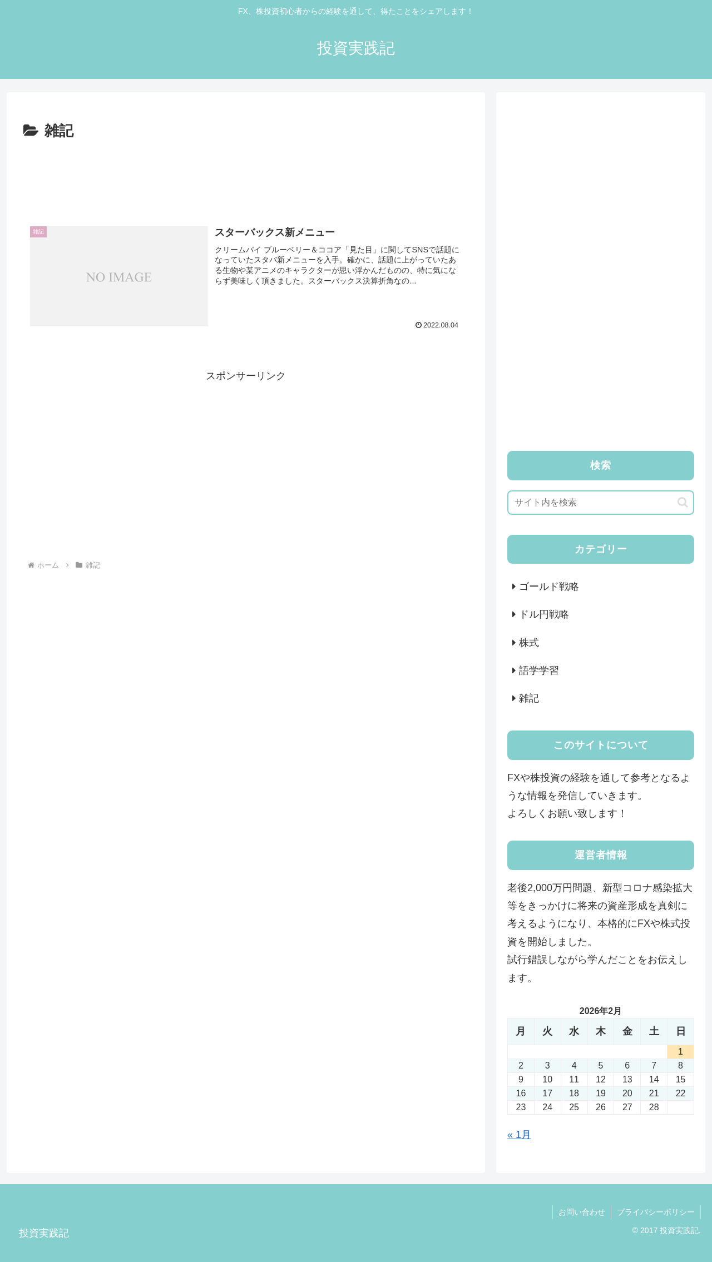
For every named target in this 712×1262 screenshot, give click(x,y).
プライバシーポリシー (656, 1212)
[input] (600, 502)
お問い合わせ (581, 1212)
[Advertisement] (245, 175)
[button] (683, 502)
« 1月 (519, 1134)
